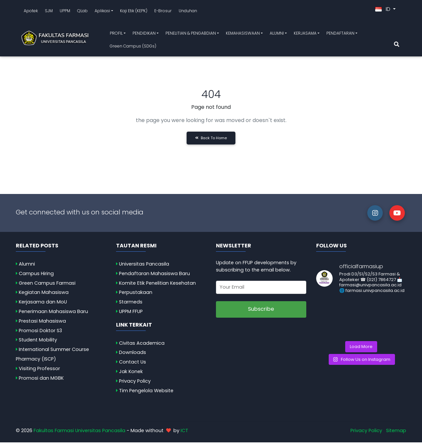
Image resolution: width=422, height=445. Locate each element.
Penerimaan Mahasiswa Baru (53, 314)
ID (383, 10)
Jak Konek (131, 374)
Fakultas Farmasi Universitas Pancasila (79, 433)
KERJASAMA (305, 34)
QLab (82, 12)
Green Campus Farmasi (47, 285)
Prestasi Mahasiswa (42, 323)
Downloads (132, 355)
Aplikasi (102, 12)
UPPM (65, 12)
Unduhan (188, 12)
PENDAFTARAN (340, 34)
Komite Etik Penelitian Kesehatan (157, 285)
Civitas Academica (142, 345)
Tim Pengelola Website (146, 393)
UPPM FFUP (131, 314)
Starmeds (130, 304)
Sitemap (396, 433)
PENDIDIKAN (144, 34)
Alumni (27, 266)
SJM (49, 12)
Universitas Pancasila (144, 266)
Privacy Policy (135, 383)
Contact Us (132, 364)
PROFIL (116, 34)
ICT (184, 433)
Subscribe (261, 311)
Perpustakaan (135, 295)
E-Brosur (163, 12)
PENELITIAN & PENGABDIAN (191, 34)
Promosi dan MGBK (41, 380)
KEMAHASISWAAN (243, 34)
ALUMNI (277, 34)
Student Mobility (38, 342)
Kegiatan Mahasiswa (44, 295)
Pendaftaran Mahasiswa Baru (154, 276)
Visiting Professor (39, 371)
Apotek (31, 12)
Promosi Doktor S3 (40, 333)
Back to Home (211, 140)
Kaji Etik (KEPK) (133, 12)
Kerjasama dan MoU (43, 304)
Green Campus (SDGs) (133, 47)
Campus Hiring (36, 276)
